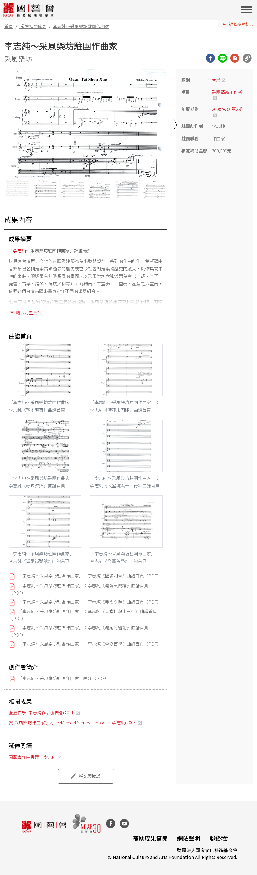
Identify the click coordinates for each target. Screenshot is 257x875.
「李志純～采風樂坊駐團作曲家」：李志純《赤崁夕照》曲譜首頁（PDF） (89, 602)
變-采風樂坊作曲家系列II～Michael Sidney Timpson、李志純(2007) (73, 722)
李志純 (19, 250)
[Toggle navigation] (248, 10)
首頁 (8, 26)
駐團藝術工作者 (227, 92)
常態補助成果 (33, 26)
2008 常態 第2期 (227, 109)
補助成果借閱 (150, 838)
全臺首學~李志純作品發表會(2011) (42, 713)
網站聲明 (188, 838)
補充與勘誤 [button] (90, 776)
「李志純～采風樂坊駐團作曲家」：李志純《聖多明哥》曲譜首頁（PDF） (89, 576)
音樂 (216, 80)
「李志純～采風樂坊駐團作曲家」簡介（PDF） (63, 678)
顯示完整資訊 (29, 312)
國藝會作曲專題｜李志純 (32, 757)
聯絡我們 (221, 838)
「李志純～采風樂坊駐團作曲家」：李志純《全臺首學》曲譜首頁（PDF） (89, 644)
